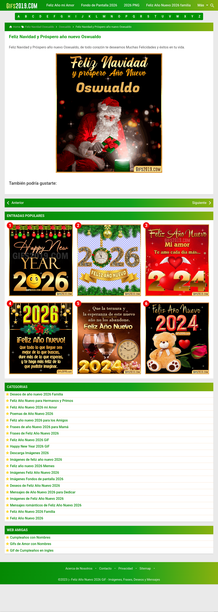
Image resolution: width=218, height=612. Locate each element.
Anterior (17, 202)
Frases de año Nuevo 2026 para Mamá (39, 426)
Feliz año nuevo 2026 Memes (32, 466)
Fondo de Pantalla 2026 (99, 5)
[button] (18, 16)
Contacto (105, 568)
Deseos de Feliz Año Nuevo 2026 (35, 485)
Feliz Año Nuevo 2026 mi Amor (33, 407)
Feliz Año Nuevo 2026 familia (168, 5)
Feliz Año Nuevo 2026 (26, 518)
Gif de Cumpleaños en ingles (31, 550)
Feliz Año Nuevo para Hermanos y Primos (41, 400)
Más (204, 5)
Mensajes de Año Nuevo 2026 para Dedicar (42, 492)
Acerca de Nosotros (78, 568)
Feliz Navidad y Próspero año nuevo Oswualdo (53, 36)
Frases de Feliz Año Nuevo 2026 (34, 433)
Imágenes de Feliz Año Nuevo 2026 (37, 498)
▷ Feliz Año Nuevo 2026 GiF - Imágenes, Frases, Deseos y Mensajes (114, 579)
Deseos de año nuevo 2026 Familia (36, 394)
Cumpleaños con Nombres (30, 537)
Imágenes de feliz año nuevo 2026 (36, 459)
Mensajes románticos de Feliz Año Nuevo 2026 (46, 505)
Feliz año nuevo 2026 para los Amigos (39, 420)
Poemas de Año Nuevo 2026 (31, 413)
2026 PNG (131, 5)
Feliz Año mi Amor (60, 5)
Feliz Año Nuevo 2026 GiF (29, 440)
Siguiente (199, 202)
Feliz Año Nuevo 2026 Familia (32, 511)
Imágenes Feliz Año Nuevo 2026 (34, 472)
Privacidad (125, 568)
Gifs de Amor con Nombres (30, 543)
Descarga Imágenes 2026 (29, 453)
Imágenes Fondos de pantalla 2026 (36, 479)
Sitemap (145, 568)
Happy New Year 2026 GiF (30, 446)
